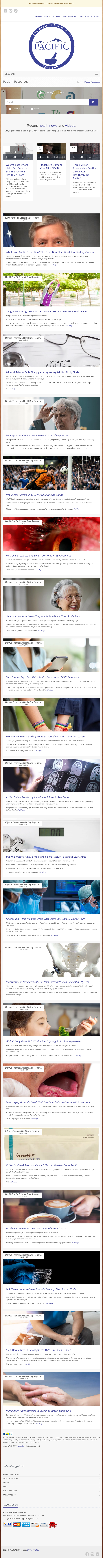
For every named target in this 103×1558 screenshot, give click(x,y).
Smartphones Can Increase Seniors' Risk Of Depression (37, 435)
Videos (36, 108)
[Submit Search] (93, 102)
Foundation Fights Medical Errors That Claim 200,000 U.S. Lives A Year (45, 918)
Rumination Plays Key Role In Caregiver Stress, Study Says (38, 1410)
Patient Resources (11, 1474)
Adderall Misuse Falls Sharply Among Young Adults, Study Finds (42, 372)
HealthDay (21, 1446)
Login (96, 16)
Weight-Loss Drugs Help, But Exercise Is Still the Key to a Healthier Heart (17, 169)
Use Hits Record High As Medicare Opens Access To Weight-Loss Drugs (46, 856)
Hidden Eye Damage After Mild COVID (50, 166)
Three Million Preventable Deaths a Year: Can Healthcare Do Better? (84, 171)
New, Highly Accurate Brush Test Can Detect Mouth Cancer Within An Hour (48, 1102)
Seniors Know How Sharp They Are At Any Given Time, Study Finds (43, 616)
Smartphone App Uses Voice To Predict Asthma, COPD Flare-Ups (42, 677)
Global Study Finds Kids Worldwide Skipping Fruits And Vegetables (43, 1041)
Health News (16, 108)
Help (46, 16)
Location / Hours (70, 16)
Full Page (53, 265)
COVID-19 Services (10, 1478)
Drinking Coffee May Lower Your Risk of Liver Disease (36, 1228)
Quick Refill (56, 16)
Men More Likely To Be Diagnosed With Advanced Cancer (38, 1350)
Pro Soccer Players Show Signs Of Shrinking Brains (34, 494)
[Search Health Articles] (47, 102)
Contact (6, 1482)
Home (79, 82)
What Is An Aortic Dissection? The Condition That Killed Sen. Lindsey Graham (50, 252)
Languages (37, 16)
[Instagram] (92, 1554)
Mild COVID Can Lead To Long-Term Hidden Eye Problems (38, 555)
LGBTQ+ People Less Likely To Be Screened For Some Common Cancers (46, 736)
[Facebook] (87, 1554)
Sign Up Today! (86, 16)
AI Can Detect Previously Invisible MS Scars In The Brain (37, 797)
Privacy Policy (9, 1495)
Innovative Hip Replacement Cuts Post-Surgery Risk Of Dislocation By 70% (47, 982)
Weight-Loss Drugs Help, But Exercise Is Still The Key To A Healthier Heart (48, 311)
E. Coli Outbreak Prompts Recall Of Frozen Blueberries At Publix (42, 1165)
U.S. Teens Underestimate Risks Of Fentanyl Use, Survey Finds (41, 1289)
